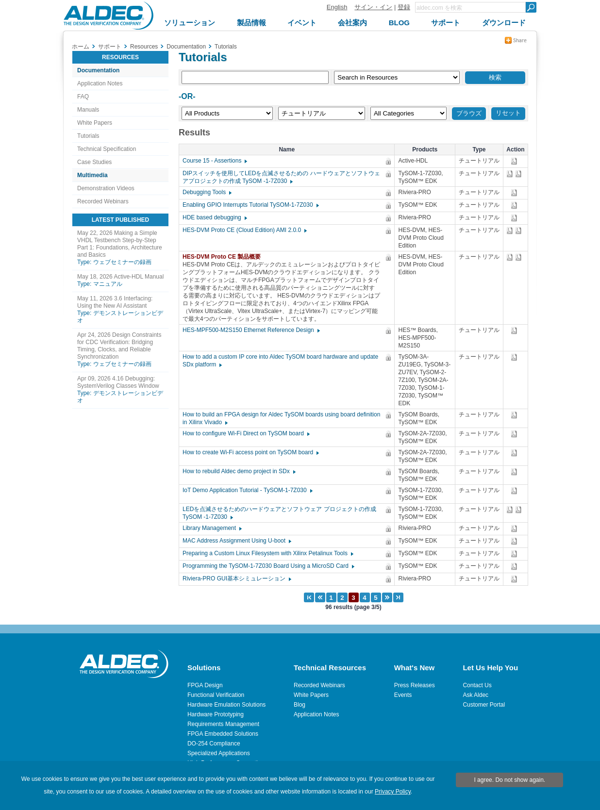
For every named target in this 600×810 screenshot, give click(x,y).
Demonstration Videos (105, 188)
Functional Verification (215, 695)
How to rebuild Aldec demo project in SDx (239, 471)
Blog (299, 704)
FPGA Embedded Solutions (222, 733)
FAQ (83, 96)
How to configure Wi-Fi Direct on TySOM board (246, 433)
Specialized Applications (218, 753)
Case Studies (94, 162)
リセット (508, 112)
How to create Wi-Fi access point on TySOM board (250, 452)
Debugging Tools (207, 192)
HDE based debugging (214, 217)
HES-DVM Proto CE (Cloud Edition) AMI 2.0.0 (244, 230)
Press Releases (414, 685)
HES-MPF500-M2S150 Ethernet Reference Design (251, 330)
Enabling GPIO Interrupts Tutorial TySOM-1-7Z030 (250, 204)
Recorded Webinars (103, 201)
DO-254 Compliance (213, 743)
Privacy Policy (393, 791)
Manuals (88, 109)
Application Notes (99, 83)
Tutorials (88, 135)
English (337, 7)
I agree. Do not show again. (509, 780)
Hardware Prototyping (215, 714)
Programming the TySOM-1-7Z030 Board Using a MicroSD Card (268, 565)
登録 (404, 7)
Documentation (98, 70)
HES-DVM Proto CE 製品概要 (224, 256)
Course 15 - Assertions (214, 160)
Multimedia (92, 175)
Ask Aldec (475, 695)
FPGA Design (205, 685)
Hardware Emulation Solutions (226, 704)
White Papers (94, 122)
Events (403, 695)
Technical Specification (106, 149)
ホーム (80, 46)
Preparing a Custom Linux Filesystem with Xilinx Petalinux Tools (267, 553)
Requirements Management (223, 724)
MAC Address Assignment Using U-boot (236, 540)
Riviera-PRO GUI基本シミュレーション (236, 578)
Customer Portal (484, 704)
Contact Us (477, 685)
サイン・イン (373, 7)
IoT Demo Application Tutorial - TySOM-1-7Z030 (247, 490)
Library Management (212, 528)
